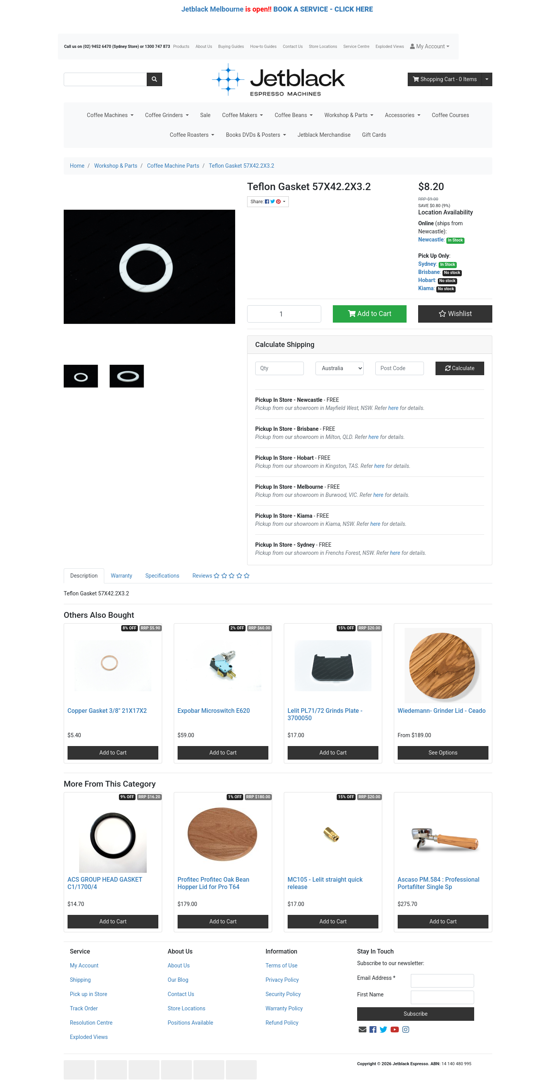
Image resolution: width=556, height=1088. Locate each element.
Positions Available (190, 1023)
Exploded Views (390, 46)
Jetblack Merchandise (324, 135)
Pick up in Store (88, 994)
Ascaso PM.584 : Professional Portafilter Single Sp (439, 883)
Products (181, 46)
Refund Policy (282, 1023)
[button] (429, 46)
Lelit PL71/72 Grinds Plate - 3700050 (325, 714)
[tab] (84, 575)
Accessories (400, 115)
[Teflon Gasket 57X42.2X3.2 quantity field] (284, 313)
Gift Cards (374, 135)
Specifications (162, 576)
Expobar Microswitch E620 (214, 710)
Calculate (460, 368)
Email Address (376, 978)
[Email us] (362, 1029)
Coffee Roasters (190, 135)
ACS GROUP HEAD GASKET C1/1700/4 (105, 883)
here (393, 408)
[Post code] (399, 368)
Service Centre (356, 46)
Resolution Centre (91, 1023)
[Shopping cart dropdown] (486, 79)
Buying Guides (231, 46)
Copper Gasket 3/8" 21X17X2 (107, 710)
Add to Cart (370, 314)
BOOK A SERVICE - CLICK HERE (323, 9)
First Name (370, 994)
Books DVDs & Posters (253, 135)
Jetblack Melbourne (212, 9)
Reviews (221, 576)
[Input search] (105, 79)
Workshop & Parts (346, 115)
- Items (445, 79)
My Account (84, 965)
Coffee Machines (108, 115)
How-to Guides (263, 46)
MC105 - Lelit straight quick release (325, 883)
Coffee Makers (240, 115)
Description (84, 576)
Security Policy (283, 994)
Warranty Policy (284, 1008)
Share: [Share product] (266, 201)
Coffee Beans (291, 115)
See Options (443, 753)
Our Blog (178, 980)
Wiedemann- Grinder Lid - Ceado (442, 710)
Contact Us (293, 46)
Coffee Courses (450, 115)
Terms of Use (282, 965)
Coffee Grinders (164, 115)
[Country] (339, 368)
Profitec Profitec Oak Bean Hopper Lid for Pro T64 (213, 883)
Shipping (80, 980)
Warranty (121, 576)
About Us (204, 46)
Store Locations (323, 46)
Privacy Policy (282, 980)
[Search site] (154, 79)
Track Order (84, 1008)
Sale (205, 115)
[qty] (279, 368)
